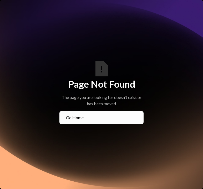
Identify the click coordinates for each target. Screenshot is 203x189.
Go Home (75, 117)
